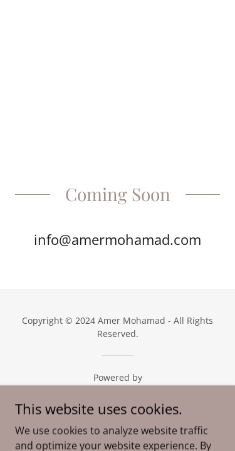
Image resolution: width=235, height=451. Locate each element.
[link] (117, 393)
